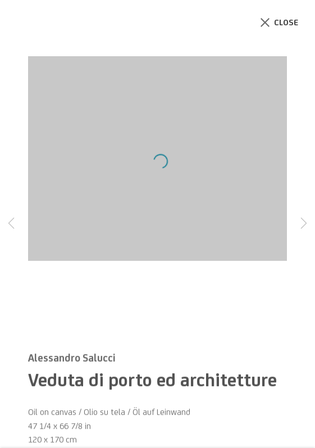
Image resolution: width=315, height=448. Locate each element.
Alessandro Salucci (71, 364)
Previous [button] (11, 224)
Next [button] (304, 224)
